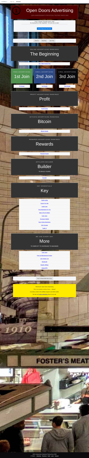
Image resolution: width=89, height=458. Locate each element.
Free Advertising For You (44, 209)
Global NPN (44, 268)
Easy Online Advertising (44, 222)
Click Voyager (44, 225)
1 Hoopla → (4, 1)
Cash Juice (44, 215)
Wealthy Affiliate (44, 265)
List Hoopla (44, 86)
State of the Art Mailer (44, 212)
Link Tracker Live (44, 258)
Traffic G (44, 228)
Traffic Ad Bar (44, 200)
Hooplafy (44, 177)
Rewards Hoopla (44, 153)
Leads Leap (44, 206)
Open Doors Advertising (49, 10)
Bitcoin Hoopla (44, 131)
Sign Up (12, 1)
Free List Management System (44, 255)
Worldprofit (44, 261)
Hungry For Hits (44, 203)
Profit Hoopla (44, 108)
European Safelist (44, 219)
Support (57, 456)
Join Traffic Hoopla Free (44, 63)
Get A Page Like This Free (44, 28)
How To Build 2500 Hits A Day (44, 278)
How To (37, 40)
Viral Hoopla (67, 86)
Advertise (18, 1)
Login (52, 456)
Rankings (44, 456)
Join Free (52, 40)
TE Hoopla (21, 86)
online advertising (43, 294)
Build (49, 456)
